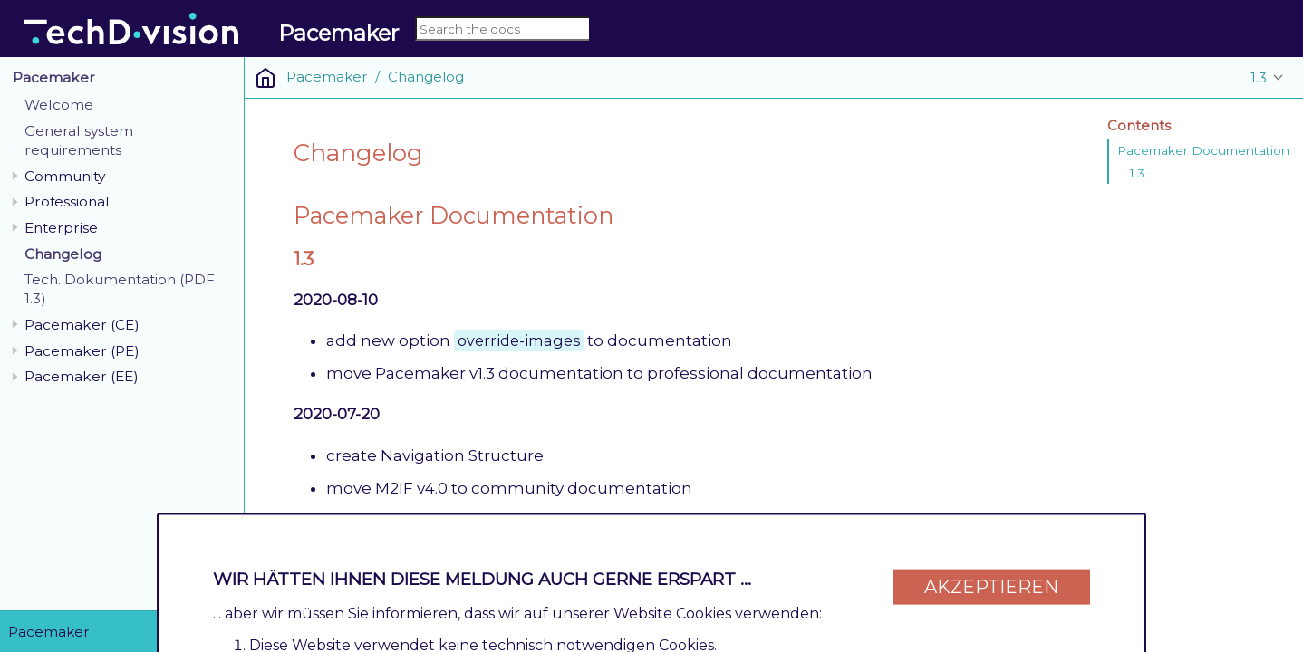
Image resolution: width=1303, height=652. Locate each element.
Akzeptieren (991, 581)
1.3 (1258, 77)
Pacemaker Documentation (1203, 150)
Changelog (62, 254)
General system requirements (78, 140)
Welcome (58, 104)
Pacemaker (54, 77)
